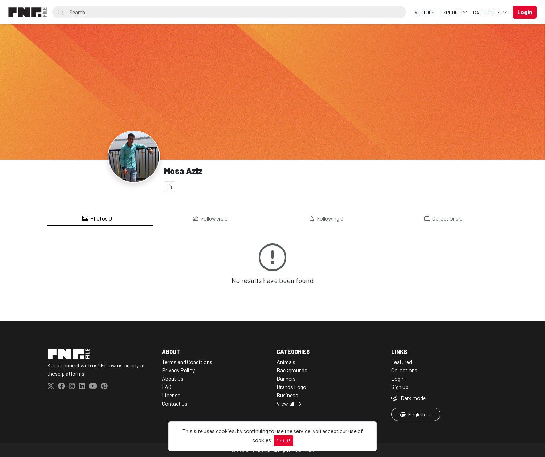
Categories (487, 12)
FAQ (166, 386)
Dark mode (408, 397)
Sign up (399, 386)
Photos (97, 218)
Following (326, 218)
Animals (286, 361)
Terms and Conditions (187, 361)
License (171, 395)
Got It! (283, 440)
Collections (443, 218)
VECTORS (425, 12)
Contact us (174, 403)
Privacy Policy (178, 370)
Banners (286, 378)
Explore (451, 12)
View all (285, 403)
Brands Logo (291, 386)
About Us (173, 378)
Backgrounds (292, 370)
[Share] (169, 186)
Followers (210, 218)
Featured (401, 361)
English (413, 414)
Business (287, 395)
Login (398, 378)
